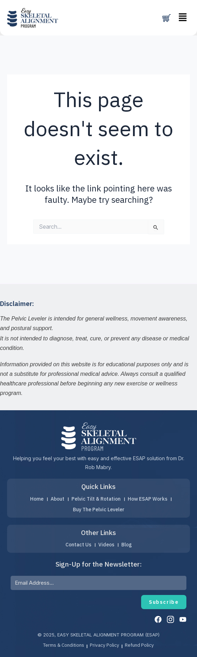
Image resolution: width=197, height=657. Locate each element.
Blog (127, 544)
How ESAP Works (149, 498)
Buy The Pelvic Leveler (98, 508)
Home (34, 498)
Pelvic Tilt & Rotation (97, 498)
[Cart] (166, 18)
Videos (106, 544)
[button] (183, 17)
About (57, 498)
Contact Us (77, 544)
